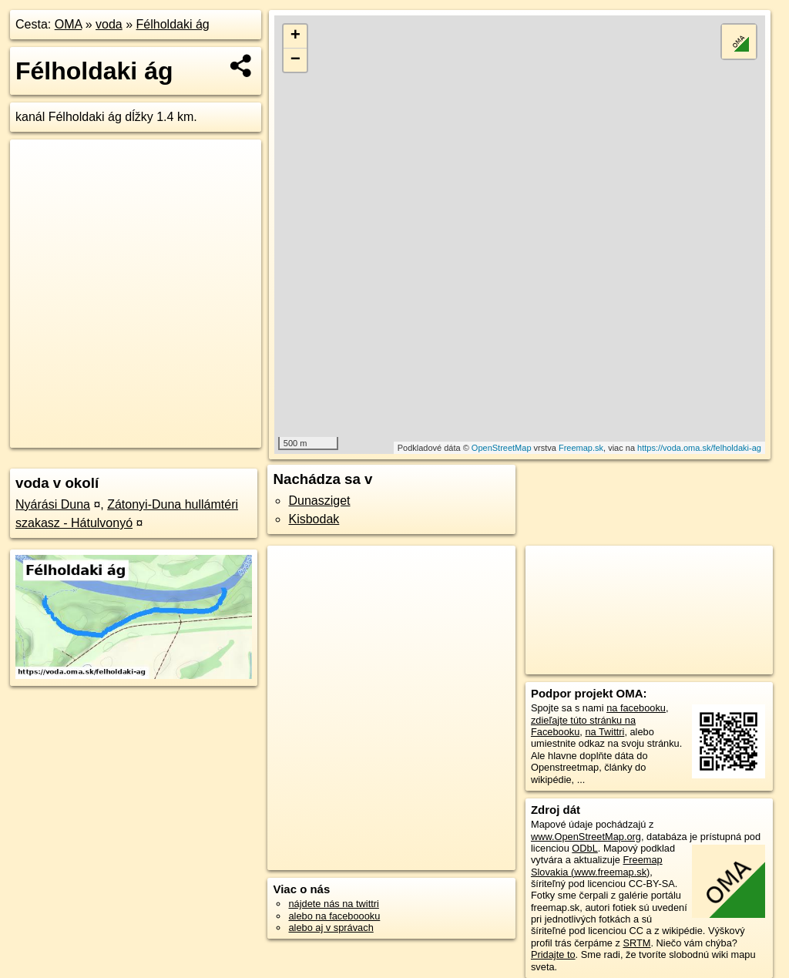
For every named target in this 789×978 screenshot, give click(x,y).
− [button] (295, 60)
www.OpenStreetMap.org (586, 836)
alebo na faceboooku (334, 916)
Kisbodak (313, 519)
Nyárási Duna (52, 504)
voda (109, 24)
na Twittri (604, 732)
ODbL (584, 848)
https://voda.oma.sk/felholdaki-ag (699, 447)
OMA (68, 24)
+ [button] (295, 36)
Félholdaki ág (173, 24)
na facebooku (636, 708)
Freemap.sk (581, 447)
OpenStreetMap (502, 447)
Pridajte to (553, 954)
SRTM (636, 943)
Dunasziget (319, 500)
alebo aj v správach (330, 927)
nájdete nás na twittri (333, 903)
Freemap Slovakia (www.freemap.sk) (597, 865)
